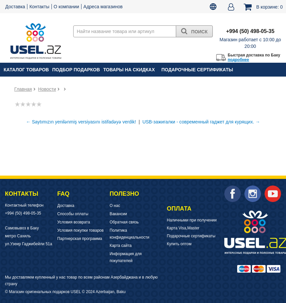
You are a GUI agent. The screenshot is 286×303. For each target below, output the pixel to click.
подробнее (238, 59)
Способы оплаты (72, 214)
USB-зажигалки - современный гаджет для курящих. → (201, 121)
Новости (47, 89)
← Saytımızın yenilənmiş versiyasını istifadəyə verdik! (81, 121)
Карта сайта (121, 245)
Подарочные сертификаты (197, 69)
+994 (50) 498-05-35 (23, 213)
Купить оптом (179, 244)
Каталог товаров (26, 69)
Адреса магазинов (103, 6)
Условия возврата (73, 222)
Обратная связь (124, 222)
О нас (115, 205)
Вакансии (118, 214)
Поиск (194, 31)
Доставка (15, 6)
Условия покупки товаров (80, 230)
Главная (23, 89)
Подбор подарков (76, 69)
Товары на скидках (129, 69)
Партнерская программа (79, 238)
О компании (66, 6)
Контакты (39, 6)
